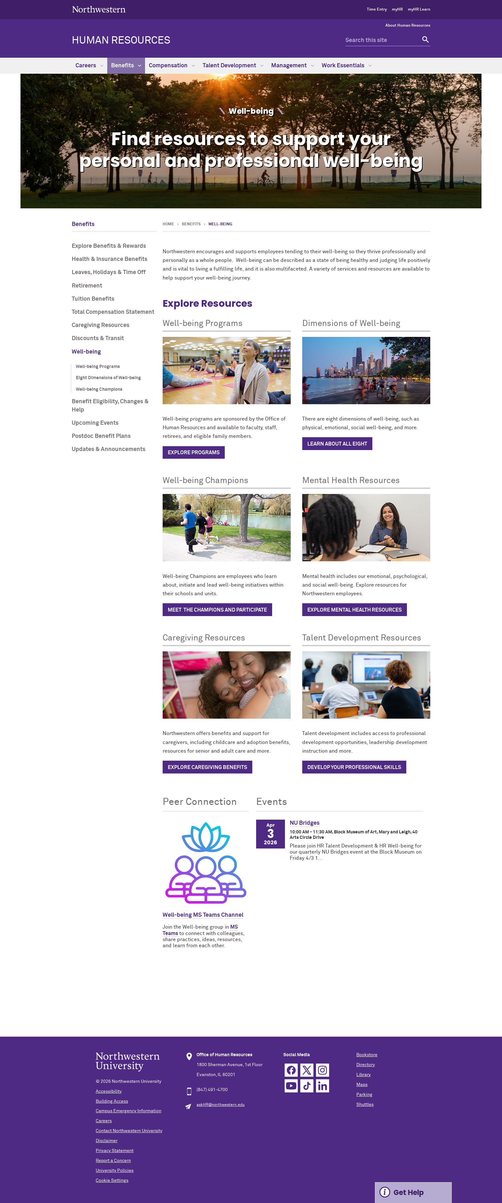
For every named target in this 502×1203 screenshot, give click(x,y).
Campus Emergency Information (128, 1111)
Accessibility (109, 1091)
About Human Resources (407, 26)
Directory (365, 1065)
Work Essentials (347, 66)
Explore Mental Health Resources (354, 610)
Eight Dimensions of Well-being (108, 378)
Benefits (126, 66)
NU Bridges (305, 823)
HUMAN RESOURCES (121, 41)
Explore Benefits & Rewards (109, 246)
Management (292, 66)
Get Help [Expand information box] (408, 1193)
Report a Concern (113, 1160)
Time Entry (377, 10)
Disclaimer (106, 1141)
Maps (362, 1084)
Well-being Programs (98, 366)
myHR (397, 10)
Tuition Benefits (93, 299)
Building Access (112, 1101)
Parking (364, 1094)
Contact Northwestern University (129, 1131)
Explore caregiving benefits (207, 767)
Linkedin (322, 1085)
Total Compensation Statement (113, 312)
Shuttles (365, 1104)
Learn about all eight (337, 444)
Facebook (291, 1070)
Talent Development (233, 66)
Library (363, 1075)
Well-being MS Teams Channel (203, 915)
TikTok (306, 1085)
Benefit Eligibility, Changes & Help (110, 406)
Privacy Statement (115, 1151)
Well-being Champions (99, 389)
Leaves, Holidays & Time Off (109, 272)
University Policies (115, 1170)
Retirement (87, 286)
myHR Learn (419, 10)
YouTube (291, 1085)
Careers (89, 66)
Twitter (306, 1070)
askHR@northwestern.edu (221, 1105)
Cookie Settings (112, 1180)
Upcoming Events (95, 423)
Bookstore (366, 1055)
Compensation (172, 66)
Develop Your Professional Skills (354, 767)
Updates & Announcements (108, 449)
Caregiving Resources (100, 325)
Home (168, 224)
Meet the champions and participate (217, 610)
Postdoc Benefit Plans (101, 436)
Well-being (86, 352)
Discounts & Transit (98, 338)
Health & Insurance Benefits (109, 259)
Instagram (322, 1070)
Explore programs (194, 452)
